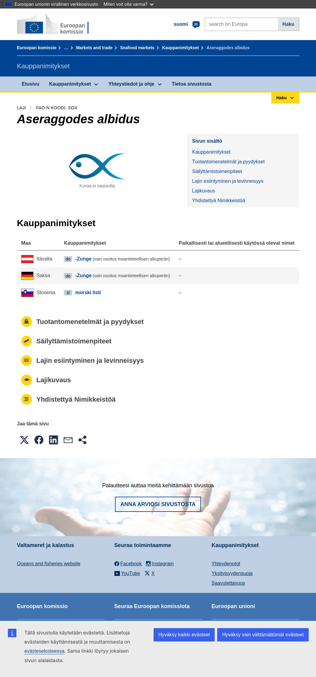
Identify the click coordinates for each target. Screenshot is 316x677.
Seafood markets (137, 47)
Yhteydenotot (226, 563)
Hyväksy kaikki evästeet (184, 634)
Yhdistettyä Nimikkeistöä (218, 200)
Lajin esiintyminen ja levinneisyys (227, 181)
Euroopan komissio (37, 47)
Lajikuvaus (203, 190)
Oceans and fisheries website (49, 563)
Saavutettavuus (228, 583)
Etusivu (31, 84)
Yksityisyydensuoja (232, 573)
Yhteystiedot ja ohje (131, 84)
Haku (288, 24)
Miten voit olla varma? (129, 4)
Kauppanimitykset (180, 47)
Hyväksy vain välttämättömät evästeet (263, 634)
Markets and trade (94, 47)
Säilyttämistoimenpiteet (217, 171)
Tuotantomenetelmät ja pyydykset (228, 161)
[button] (24, 440)
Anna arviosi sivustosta (158, 504)
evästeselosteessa (44, 651)
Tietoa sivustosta (191, 84)
